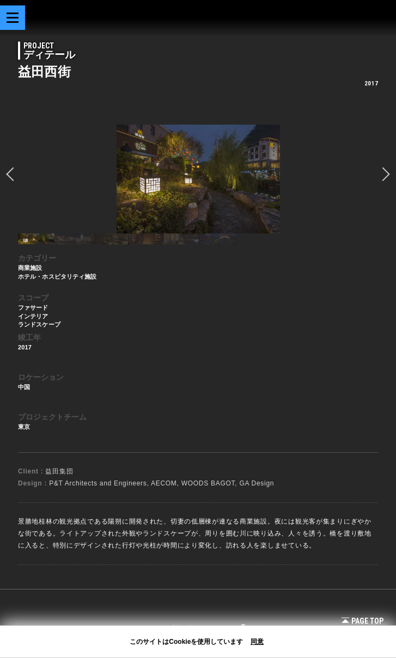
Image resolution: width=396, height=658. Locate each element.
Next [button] (383, 174)
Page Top (362, 621)
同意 (257, 641)
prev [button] (13, 174)
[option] (198, 179)
